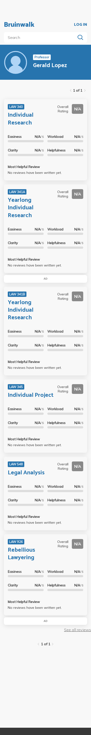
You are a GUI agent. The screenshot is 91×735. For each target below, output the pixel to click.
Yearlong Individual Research (20, 207)
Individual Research (20, 118)
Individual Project (30, 395)
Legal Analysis (26, 473)
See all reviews (77, 629)
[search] (41, 37)
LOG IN (80, 25)
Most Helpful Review (24, 167)
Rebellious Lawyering (21, 553)
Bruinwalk (19, 24)
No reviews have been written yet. (35, 172)
